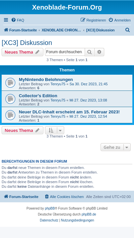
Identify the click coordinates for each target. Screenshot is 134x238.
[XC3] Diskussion (27, 42)
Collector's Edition (38, 95)
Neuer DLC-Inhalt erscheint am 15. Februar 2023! (69, 111)
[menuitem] (17, 20)
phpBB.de (89, 214)
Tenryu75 (57, 84)
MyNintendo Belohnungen (46, 79)
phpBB (50, 208)
